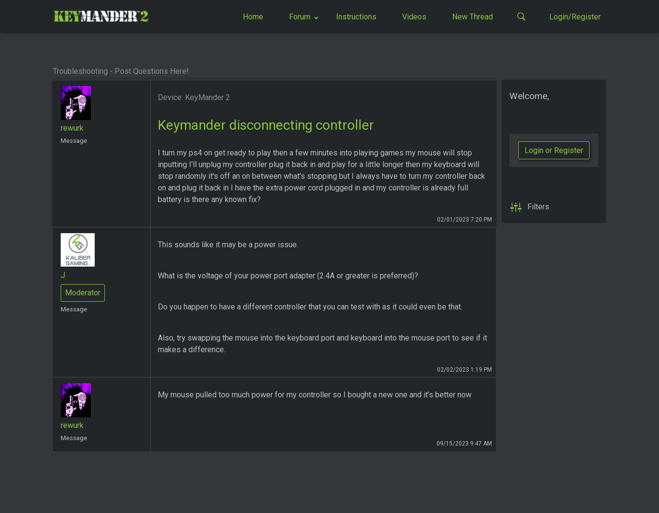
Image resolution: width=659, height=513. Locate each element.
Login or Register (553, 150)
